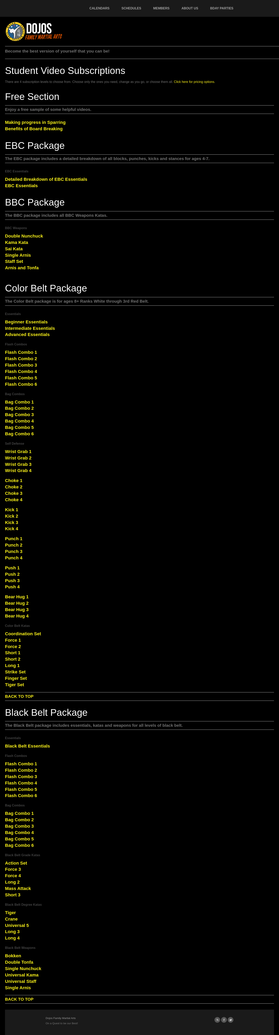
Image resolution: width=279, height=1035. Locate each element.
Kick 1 (11, 509)
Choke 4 (13, 499)
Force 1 (13, 640)
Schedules (131, 8)
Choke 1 (13, 480)
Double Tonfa (19, 962)
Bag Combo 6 (19, 433)
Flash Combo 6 (21, 384)
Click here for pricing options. (194, 82)
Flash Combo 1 (21, 352)
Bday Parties (221, 8)
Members (161, 8)
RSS (217, 1020)
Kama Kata (16, 242)
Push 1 (12, 567)
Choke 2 (13, 486)
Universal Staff (20, 981)
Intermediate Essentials (30, 328)
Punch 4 (13, 557)
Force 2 (13, 646)
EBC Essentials (21, 185)
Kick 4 (11, 528)
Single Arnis (18, 255)
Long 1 (12, 665)
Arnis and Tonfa (22, 267)
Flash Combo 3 (21, 365)
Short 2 (12, 659)
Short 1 (12, 652)
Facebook (224, 1020)
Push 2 (12, 574)
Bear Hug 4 (17, 615)
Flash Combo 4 (21, 371)
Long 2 (12, 882)
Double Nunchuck (24, 236)
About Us (190, 8)
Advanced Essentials (27, 334)
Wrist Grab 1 (18, 451)
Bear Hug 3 (17, 609)
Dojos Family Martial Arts (61, 1018)
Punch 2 (13, 545)
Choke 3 (13, 493)
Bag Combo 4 (19, 421)
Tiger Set (14, 684)
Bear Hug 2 (17, 603)
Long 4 (12, 938)
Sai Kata (14, 248)
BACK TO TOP (19, 696)
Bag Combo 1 (19, 402)
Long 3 (12, 931)
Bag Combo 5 (19, 427)
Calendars (99, 8)
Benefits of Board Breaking (34, 128)
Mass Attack (18, 888)
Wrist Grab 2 (18, 457)
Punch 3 (13, 551)
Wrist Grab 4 (18, 470)
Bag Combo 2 (19, 408)
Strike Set (15, 671)
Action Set (16, 863)
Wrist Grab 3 (18, 464)
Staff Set (14, 261)
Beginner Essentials (26, 321)
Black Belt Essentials (27, 746)
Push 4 (12, 586)
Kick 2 (11, 516)
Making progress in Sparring (35, 122)
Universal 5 (17, 925)
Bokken (13, 955)
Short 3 (12, 894)
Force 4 (13, 875)
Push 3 (12, 580)
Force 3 (13, 869)
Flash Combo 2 (21, 358)
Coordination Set (23, 633)
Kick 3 (11, 522)
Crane (11, 919)
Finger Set (16, 678)
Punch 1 (13, 538)
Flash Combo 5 (21, 377)
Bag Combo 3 (19, 414)
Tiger (10, 912)
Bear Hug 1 (17, 596)
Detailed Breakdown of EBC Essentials (46, 179)
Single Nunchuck (23, 968)
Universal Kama (22, 974)
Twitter (230, 1020)
